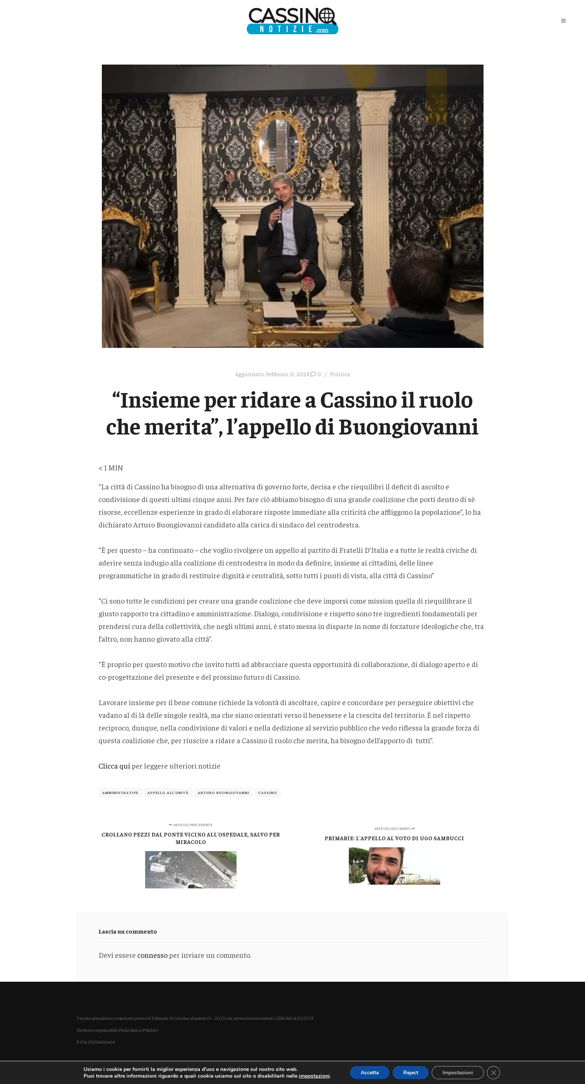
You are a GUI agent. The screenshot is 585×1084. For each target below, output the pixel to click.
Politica (340, 373)
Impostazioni (458, 1072)
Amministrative (120, 792)
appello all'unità (168, 792)
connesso (152, 954)
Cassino (267, 792)
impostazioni (312, 1075)
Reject (410, 1072)
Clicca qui (115, 765)
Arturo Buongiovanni (223, 792)
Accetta (368, 1072)
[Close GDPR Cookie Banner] (495, 1072)
